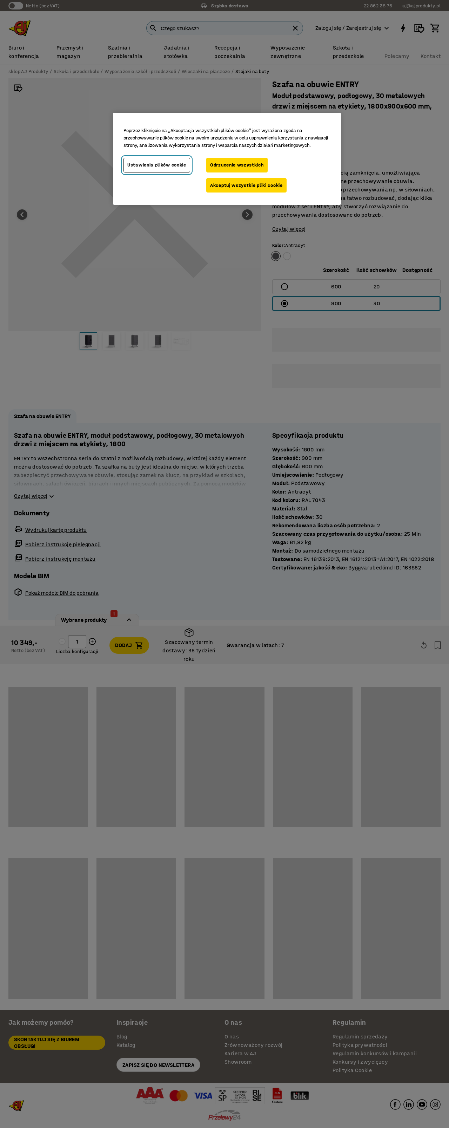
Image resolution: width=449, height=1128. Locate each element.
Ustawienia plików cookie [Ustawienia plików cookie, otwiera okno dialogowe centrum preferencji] (156, 165)
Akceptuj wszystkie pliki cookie (246, 185)
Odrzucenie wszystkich (237, 165)
